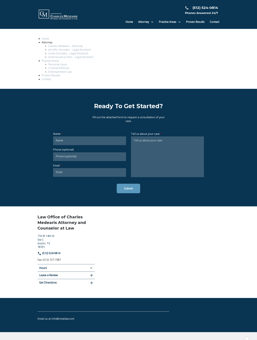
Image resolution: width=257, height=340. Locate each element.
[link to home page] (58, 14)
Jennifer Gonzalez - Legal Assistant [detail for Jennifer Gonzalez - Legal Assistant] (69, 49)
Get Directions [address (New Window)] (66, 283)
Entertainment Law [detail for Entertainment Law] (60, 72)
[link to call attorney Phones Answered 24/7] (200, 10)
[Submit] (128, 188)
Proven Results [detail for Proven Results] (51, 75)
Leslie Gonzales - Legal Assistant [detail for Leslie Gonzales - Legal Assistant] (68, 53)
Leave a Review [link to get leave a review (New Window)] (66, 275)
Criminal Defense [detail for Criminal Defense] (58, 68)
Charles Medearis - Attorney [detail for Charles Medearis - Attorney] (65, 46)
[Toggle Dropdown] (153, 22)
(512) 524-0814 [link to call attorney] (49, 253)
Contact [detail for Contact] (46, 79)
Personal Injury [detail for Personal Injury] (57, 64)
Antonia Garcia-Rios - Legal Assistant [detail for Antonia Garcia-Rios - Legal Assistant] (70, 57)
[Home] (129, 22)
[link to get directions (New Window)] (66, 241)
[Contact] (214, 22)
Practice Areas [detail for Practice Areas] (50, 61)
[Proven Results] (195, 22)
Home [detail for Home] (45, 38)
